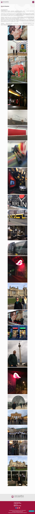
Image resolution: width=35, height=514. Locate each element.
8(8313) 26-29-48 (17, 505)
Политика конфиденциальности (17, 511)
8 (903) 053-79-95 (17, 503)
